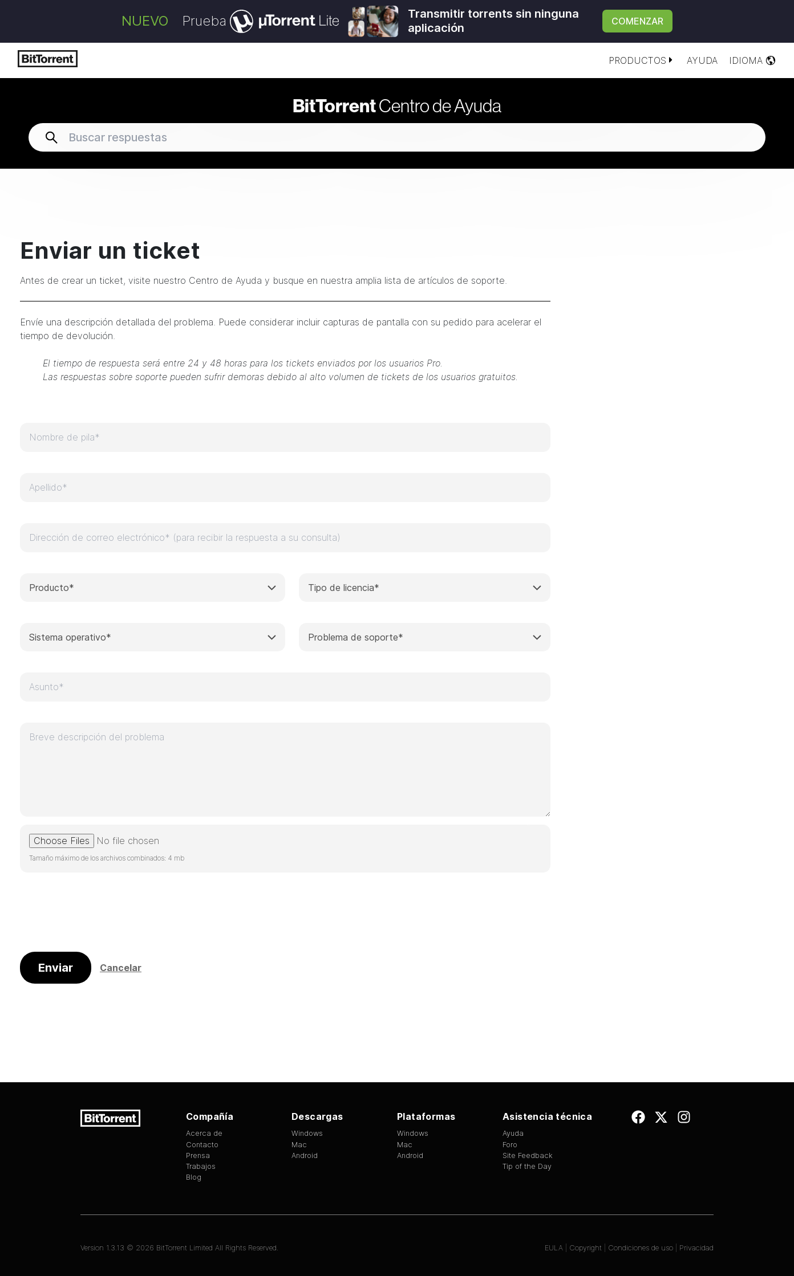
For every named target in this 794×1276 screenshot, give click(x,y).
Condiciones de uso (641, 1248)
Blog (193, 1177)
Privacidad (696, 1248)
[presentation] (106, 916)
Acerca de (204, 1133)
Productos (642, 60)
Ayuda (702, 60)
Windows (307, 1133)
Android (304, 1155)
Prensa (198, 1155)
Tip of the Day (527, 1166)
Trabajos (201, 1166)
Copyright (585, 1248)
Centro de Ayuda (397, 105)
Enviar (55, 968)
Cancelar (120, 968)
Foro (510, 1144)
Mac (299, 1144)
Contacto (202, 1144)
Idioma (752, 60)
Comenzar (637, 21)
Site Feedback (528, 1155)
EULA (554, 1248)
